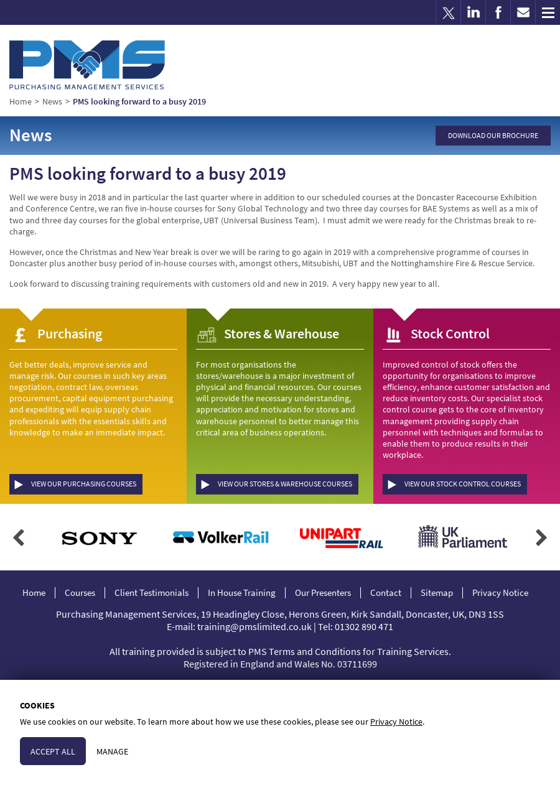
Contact (385, 592)
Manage (112, 751)
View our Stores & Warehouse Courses (285, 483)
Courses (80, 592)
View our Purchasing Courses (83, 483)
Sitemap (437, 592)
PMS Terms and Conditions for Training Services (348, 651)
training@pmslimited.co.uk (254, 626)
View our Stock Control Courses (462, 483)
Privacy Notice (500, 592)
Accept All (52, 751)
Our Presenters (323, 592)
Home (33, 592)
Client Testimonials (151, 592)
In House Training (242, 592)
